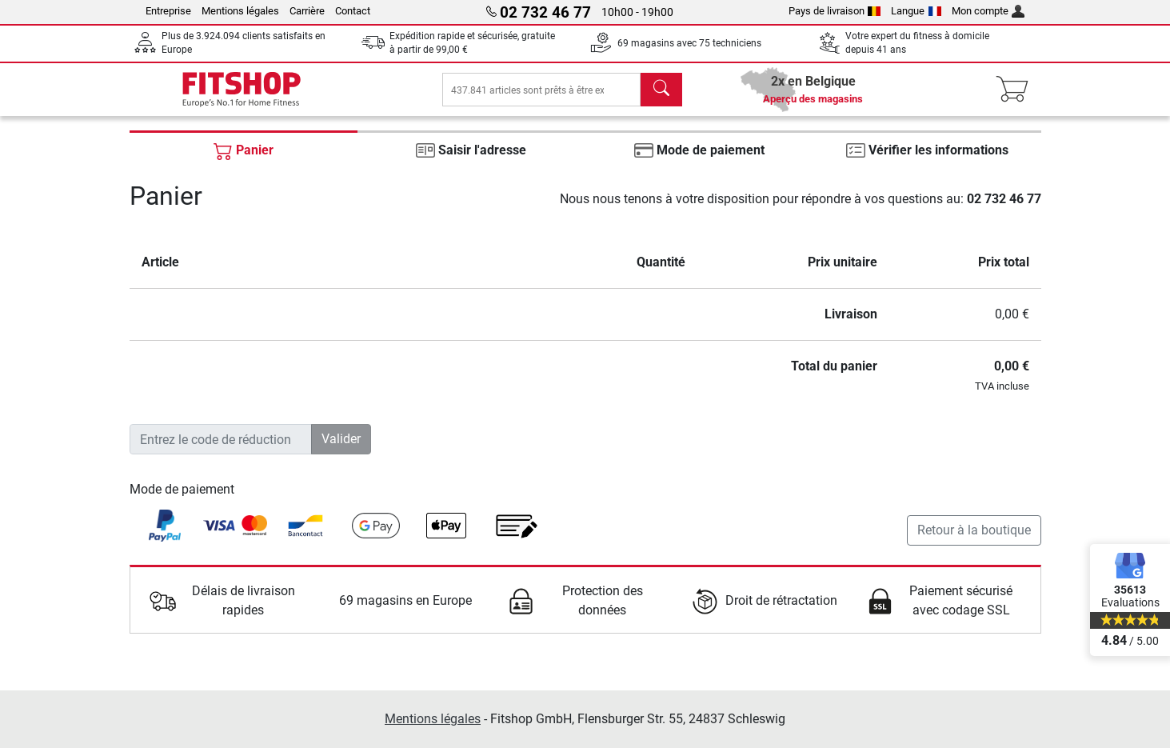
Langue (916, 11)
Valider (341, 450)
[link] (165, 537)
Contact (352, 11)
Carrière (307, 11)
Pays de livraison (835, 11)
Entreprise (168, 11)
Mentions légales (240, 11)
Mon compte (988, 11)
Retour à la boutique (974, 541)
